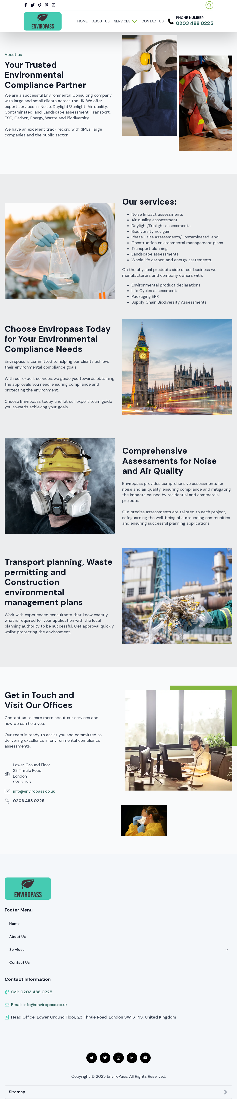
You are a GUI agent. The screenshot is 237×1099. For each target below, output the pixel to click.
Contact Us (152, 21)
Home (82, 21)
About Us (100, 21)
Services (122, 21)
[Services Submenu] (134, 21)
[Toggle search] (209, 5)
